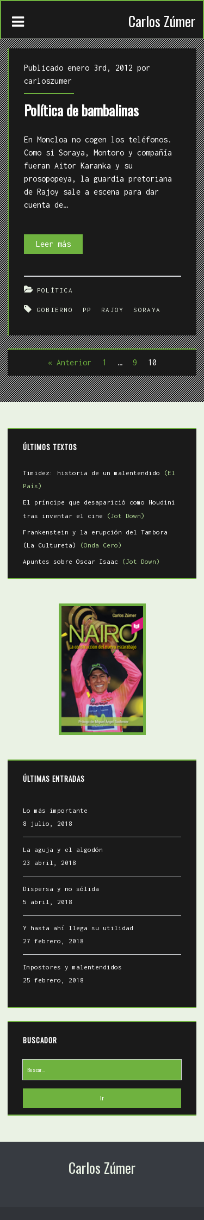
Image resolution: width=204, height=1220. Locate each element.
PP (87, 309)
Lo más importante (55, 810)
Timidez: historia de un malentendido (99, 479)
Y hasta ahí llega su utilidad (78, 927)
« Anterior (69, 362)
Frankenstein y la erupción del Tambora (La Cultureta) (95, 538)
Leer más (59, 244)
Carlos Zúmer (161, 21)
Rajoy (112, 309)
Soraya (146, 309)
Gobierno (55, 309)
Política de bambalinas (81, 110)
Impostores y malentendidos (72, 966)
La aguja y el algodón (63, 849)
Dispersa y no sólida (61, 888)
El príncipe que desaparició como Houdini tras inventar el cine (99, 509)
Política (55, 290)
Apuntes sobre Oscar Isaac (91, 561)
